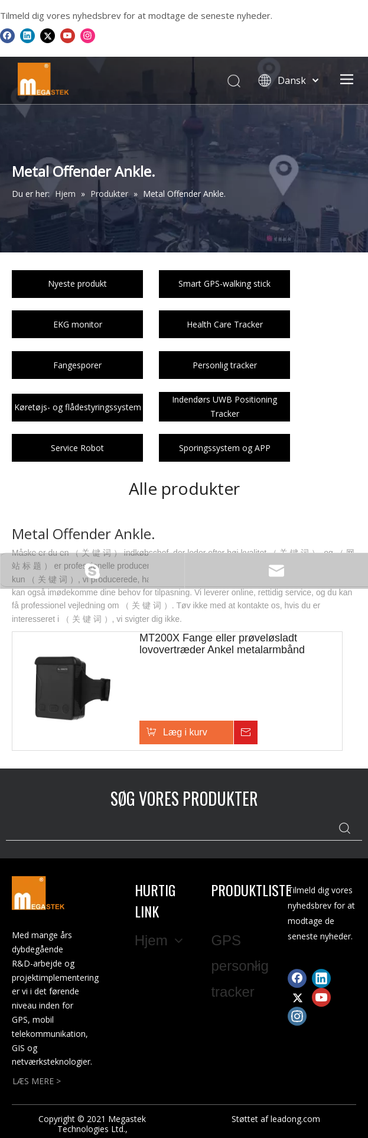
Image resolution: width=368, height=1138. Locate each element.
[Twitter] (47, 35)
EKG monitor (77, 324)
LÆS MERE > (36, 1081)
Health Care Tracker (225, 324)
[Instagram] (87, 35)
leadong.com (295, 1118)
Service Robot (77, 447)
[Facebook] (7, 35)
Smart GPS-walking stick (224, 283)
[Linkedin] (27, 35)
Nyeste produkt (77, 283)
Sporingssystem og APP (225, 447)
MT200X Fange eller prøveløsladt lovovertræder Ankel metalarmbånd (222, 644)
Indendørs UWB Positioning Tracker (224, 406)
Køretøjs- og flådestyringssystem (77, 407)
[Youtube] (67, 35)
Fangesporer (77, 365)
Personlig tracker (225, 365)
